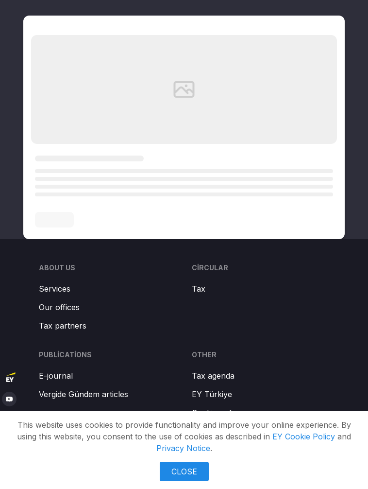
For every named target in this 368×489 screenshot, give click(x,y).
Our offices (59, 307)
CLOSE (184, 471)
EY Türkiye (212, 394)
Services (54, 289)
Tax (198, 289)
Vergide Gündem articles (83, 394)
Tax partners (62, 326)
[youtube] (9, 399)
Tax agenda (213, 376)
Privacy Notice (183, 448)
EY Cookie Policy (303, 436)
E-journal (56, 376)
